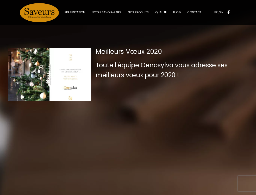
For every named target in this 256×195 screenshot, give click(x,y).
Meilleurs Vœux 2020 (129, 51)
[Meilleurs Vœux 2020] (49, 74)
